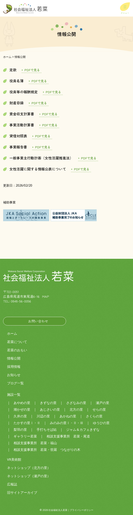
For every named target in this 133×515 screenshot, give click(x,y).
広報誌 (12, 484)
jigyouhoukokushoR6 (42, 147)
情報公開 (13, 358)
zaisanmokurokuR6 (38, 103)
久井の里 (20, 416)
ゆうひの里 (101, 423)
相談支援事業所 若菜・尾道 (68, 436)
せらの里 (99, 409)
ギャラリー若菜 (25, 436)
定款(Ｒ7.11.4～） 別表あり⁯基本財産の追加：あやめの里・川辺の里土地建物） (31, 70)
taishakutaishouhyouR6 (42, 136)
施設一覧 (13, 394)
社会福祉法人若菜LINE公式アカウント (19, 309)
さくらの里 (94, 416)
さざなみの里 (76, 402)
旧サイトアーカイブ (22, 492)
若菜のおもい (17, 350)
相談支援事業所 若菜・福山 (35, 443)
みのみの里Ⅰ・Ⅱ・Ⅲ (66, 423)
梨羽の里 (20, 429)
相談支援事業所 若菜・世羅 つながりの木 (47, 449)
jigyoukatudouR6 (49, 125)
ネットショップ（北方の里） (28, 467)
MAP (45, 296)
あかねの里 (68, 416)
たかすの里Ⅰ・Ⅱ (27, 423)
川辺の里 (43, 416)
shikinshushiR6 (49, 114)
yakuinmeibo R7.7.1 (38, 81)
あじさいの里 (50, 409)
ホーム (12, 333)
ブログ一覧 (15, 383)
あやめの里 (22, 402)
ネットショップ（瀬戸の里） (28, 476)
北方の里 (76, 409)
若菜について (17, 341)
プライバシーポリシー (81, 510)
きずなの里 (48, 402)
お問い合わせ (38, 321)
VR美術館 (14, 459)
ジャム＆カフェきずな (83, 429)
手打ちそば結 (47, 429)
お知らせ (13, 375)
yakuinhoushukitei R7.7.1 (52, 92)
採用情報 (13, 366)
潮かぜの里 (22, 409)
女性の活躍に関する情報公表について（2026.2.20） (81, 169)
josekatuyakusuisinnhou (88, 158)
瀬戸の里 (102, 402)
